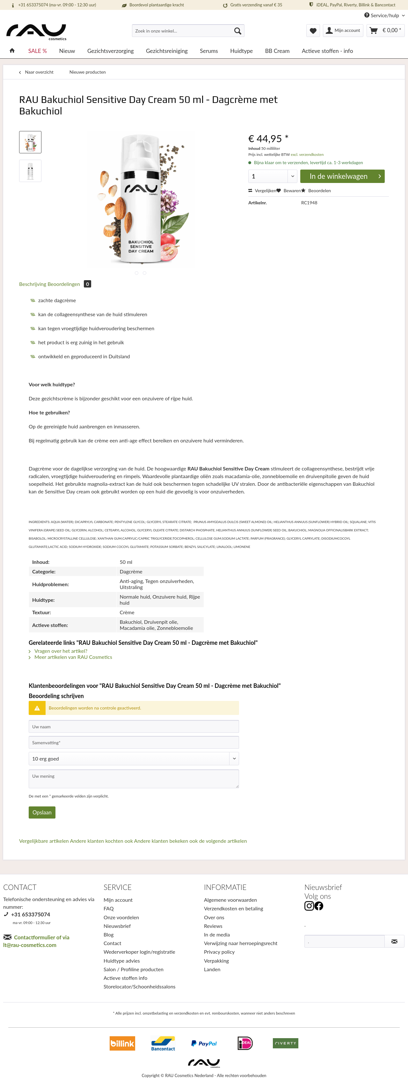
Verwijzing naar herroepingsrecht (240, 943)
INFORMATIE (225, 887)
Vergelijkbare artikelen (44, 841)
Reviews (213, 926)
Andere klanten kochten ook (101, 841)
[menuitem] (188, 33)
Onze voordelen (121, 917)
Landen (212, 969)
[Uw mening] (134, 778)
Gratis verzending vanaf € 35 (251, 5)
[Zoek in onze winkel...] (188, 30)
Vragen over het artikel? (58, 651)
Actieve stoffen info (125, 978)
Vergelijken (262, 190)
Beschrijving (32, 284)
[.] (344, 941)
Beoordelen (316, 190)
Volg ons (317, 896)
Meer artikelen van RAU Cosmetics (70, 657)
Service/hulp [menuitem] (382, 15)
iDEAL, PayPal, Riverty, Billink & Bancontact (351, 4)
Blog (108, 934)
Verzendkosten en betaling (233, 908)
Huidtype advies (122, 961)
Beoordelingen (69, 284)
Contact (112, 943)
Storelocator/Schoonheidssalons (140, 986)
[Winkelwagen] (386, 30)
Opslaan (42, 812)
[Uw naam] (134, 726)
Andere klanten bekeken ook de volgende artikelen (190, 841)
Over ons (214, 917)
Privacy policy (219, 952)
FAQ (108, 908)
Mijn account (118, 900)
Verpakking (216, 961)
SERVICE (118, 887)
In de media (217, 934)
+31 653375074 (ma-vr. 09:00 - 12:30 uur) (53, 5)
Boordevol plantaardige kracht (152, 5)
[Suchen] (237, 30)
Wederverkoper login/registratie (139, 952)
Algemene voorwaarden (230, 900)
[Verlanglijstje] (313, 30)
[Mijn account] (343, 30)
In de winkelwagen (345, 175)
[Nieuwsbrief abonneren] (394, 941)
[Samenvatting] (134, 742)
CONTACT (20, 887)
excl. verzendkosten (307, 154)
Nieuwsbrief (117, 926)
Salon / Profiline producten (134, 969)
